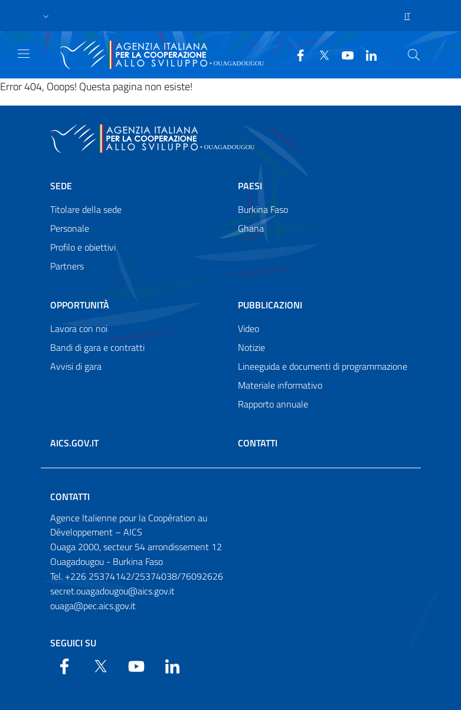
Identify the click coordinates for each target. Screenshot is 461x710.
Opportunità (79, 305)
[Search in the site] (414, 55)
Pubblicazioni (270, 305)
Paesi (250, 186)
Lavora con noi (78, 328)
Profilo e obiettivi (83, 247)
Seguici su (73, 643)
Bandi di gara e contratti (97, 347)
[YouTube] (343, 54)
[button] (46, 16)
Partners (67, 266)
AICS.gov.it (74, 443)
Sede (61, 186)
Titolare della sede (86, 209)
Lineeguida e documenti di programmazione (322, 366)
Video (248, 328)
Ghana (251, 228)
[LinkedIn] (366, 54)
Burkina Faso (263, 209)
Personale (69, 228)
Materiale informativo (280, 385)
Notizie (251, 347)
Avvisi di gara (76, 366)
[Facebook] (296, 54)
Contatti (257, 443)
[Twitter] (319, 54)
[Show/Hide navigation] (24, 54)
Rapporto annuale (273, 404)
